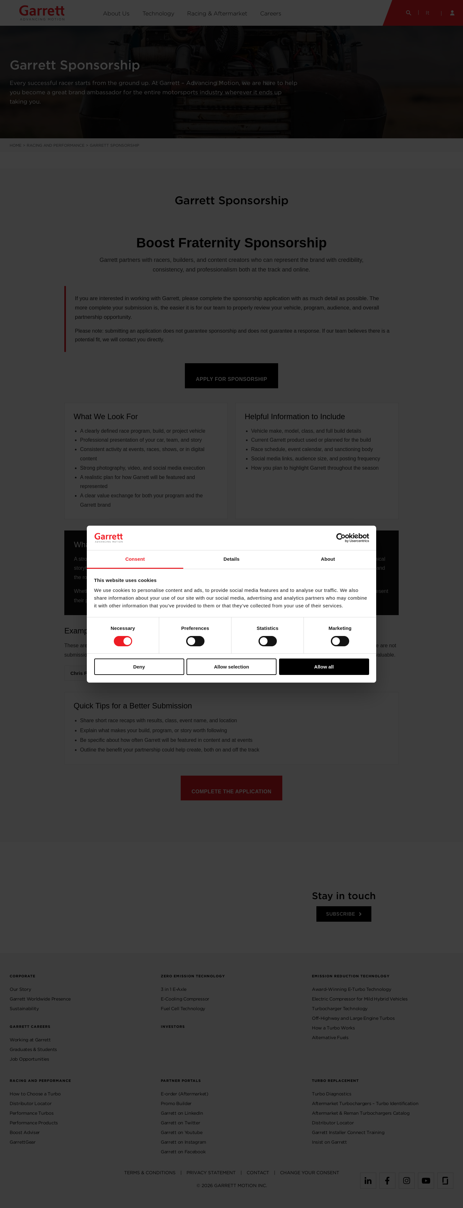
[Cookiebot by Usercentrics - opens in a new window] (341, 538)
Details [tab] (231, 559)
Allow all (324, 666)
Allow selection (231, 666)
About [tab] (328, 559)
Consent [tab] (135, 559)
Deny (139, 666)
